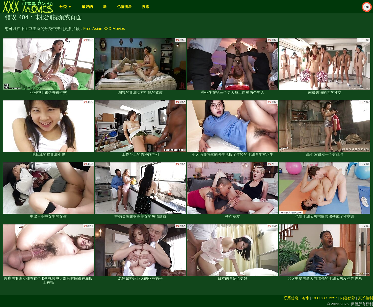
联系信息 (291, 298)
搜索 (145, 6)
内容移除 (347, 298)
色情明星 (124, 6)
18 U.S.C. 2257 (324, 298)
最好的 (87, 6)
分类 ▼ (65, 6)
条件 (305, 298)
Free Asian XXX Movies (104, 29)
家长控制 (365, 298)
